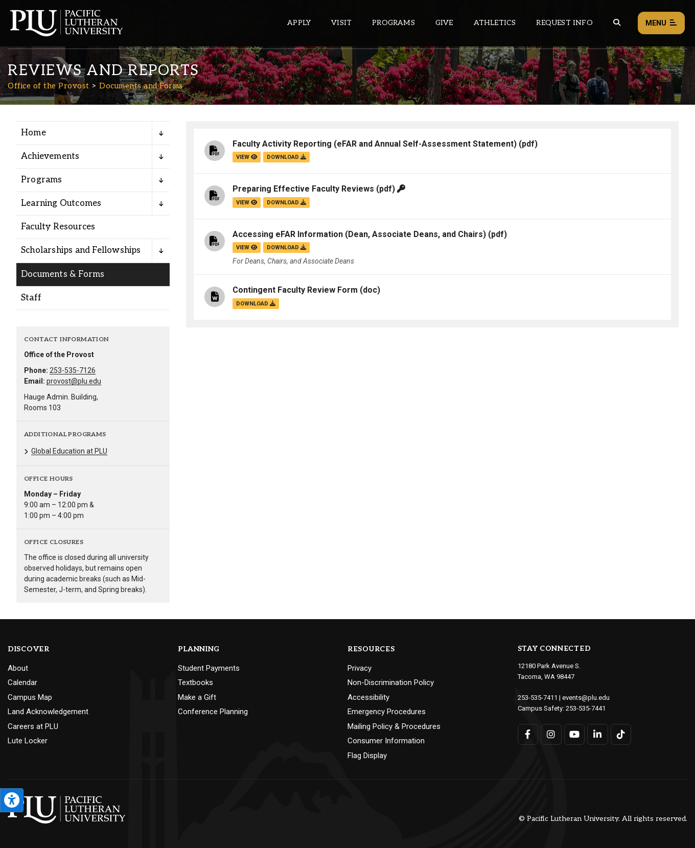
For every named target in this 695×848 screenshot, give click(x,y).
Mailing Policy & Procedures (394, 726)
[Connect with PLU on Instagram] (551, 734)
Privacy (360, 668)
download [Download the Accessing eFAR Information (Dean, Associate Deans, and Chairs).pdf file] (286, 247)
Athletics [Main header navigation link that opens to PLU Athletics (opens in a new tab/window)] (495, 22)
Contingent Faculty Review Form (295, 290)
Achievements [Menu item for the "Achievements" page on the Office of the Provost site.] (50, 156)
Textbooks (195, 682)
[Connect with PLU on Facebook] (528, 734)
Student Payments (209, 668)
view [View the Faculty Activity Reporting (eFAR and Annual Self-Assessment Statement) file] (246, 157)
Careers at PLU (33, 726)
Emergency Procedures (387, 711)
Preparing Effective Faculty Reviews (303, 189)
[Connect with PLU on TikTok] (621, 734)
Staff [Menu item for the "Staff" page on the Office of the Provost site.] (31, 298)
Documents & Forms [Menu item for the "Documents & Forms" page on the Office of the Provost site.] (62, 274)
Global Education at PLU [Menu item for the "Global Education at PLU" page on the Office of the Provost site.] (69, 451)
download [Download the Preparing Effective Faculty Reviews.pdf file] (286, 202)
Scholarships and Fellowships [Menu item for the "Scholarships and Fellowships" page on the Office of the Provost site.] (81, 250)
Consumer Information (386, 740)
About (18, 668)
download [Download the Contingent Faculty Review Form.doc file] (255, 303)
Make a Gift (197, 697)
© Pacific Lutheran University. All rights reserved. (603, 818)
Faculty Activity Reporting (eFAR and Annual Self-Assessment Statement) (375, 144)
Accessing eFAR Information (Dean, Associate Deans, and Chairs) (359, 234)
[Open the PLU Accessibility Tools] (12, 800)
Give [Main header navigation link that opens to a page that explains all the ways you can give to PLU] (444, 22)
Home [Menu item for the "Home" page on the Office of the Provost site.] (33, 133)
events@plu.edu (586, 697)
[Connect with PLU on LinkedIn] (597, 734)
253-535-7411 (538, 697)
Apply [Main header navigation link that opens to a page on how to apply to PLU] (299, 22)
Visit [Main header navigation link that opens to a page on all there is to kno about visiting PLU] (341, 22)
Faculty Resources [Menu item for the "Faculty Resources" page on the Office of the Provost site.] (58, 227)
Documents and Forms (141, 85)
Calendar (22, 682)
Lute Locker (28, 740)
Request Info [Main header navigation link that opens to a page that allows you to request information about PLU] (564, 22)
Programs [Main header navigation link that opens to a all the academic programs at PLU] (393, 22)
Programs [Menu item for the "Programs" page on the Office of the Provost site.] (41, 180)
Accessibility (368, 697)
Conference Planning (213, 711)
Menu (661, 23)
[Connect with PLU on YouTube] (574, 734)
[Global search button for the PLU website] (617, 22)
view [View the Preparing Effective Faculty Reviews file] (246, 202)
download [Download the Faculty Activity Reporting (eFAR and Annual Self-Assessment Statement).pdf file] (286, 157)
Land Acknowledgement (48, 711)
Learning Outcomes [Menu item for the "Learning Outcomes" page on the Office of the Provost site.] (61, 203)
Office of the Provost (48, 85)
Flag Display (367, 755)
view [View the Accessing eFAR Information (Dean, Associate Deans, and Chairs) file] (246, 247)
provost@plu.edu (74, 381)
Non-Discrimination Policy (391, 682)
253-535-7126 (73, 370)
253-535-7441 (586, 708)
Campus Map (30, 697)
